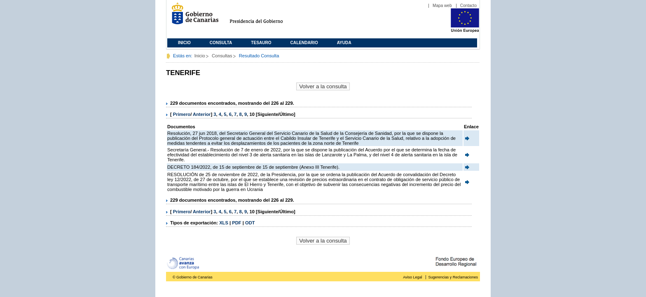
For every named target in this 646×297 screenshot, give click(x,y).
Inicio (184, 42)
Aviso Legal (412, 277)
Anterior (202, 114)
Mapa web (442, 5)
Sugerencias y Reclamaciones (453, 277)
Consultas (222, 55)
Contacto (468, 5)
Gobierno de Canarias (192, 16)
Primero (181, 114)
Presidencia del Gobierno (264, 16)
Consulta (221, 42)
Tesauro (261, 42)
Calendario (304, 42)
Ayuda (344, 42)
